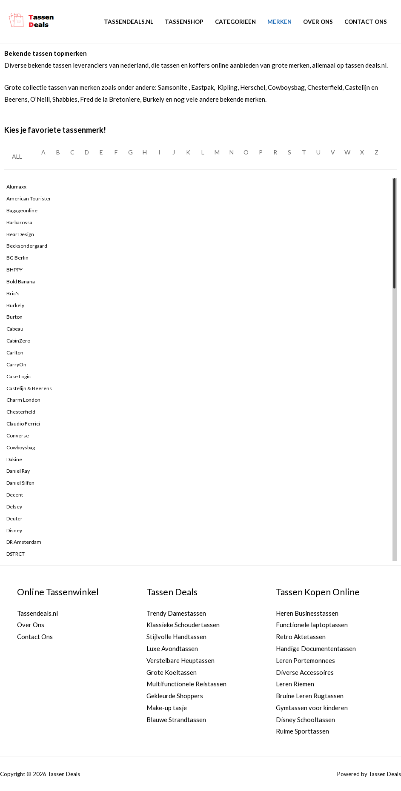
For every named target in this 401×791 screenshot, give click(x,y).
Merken (279, 21)
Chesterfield (20, 411)
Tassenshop (184, 21)
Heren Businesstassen (307, 613)
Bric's (13, 293)
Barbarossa (19, 222)
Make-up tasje (166, 707)
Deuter (14, 518)
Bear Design (20, 234)
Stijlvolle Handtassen (176, 636)
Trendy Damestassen (176, 613)
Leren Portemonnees (305, 660)
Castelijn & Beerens (29, 388)
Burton (14, 317)
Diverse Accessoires (305, 672)
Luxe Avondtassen (172, 648)
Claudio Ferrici (23, 423)
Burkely (15, 305)
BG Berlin (17, 257)
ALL (17, 156)
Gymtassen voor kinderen (312, 707)
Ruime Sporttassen (302, 731)
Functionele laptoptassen (312, 625)
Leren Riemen (295, 684)
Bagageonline (21, 210)
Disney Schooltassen (305, 719)
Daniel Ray (18, 471)
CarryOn (16, 364)
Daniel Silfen (20, 483)
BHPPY (14, 269)
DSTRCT (15, 554)
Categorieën (235, 21)
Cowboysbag (20, 447)
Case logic (18, 376)
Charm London (23, 400)
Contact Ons (365, 21)
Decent (14, 494)
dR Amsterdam (23, 542)
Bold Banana (20, 281)
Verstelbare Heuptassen (180, 660)
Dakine (14, 459)
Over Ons (318, 21)
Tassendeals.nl (128, 21)
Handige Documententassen (316, 648)
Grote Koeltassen (171, 672)
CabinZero (18, 340)
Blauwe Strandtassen (176, 719)
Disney (14, 530)
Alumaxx (16, 186)
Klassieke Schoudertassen (183, 625)
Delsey (14, 506)
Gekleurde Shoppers (174, 696)
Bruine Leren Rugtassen (310, 696)
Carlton (14, 352)
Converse (17, 435)
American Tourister (28, 198)
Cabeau (14, 329)
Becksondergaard (26, 246)
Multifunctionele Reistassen (186, 684)
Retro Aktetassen (301, 636)
